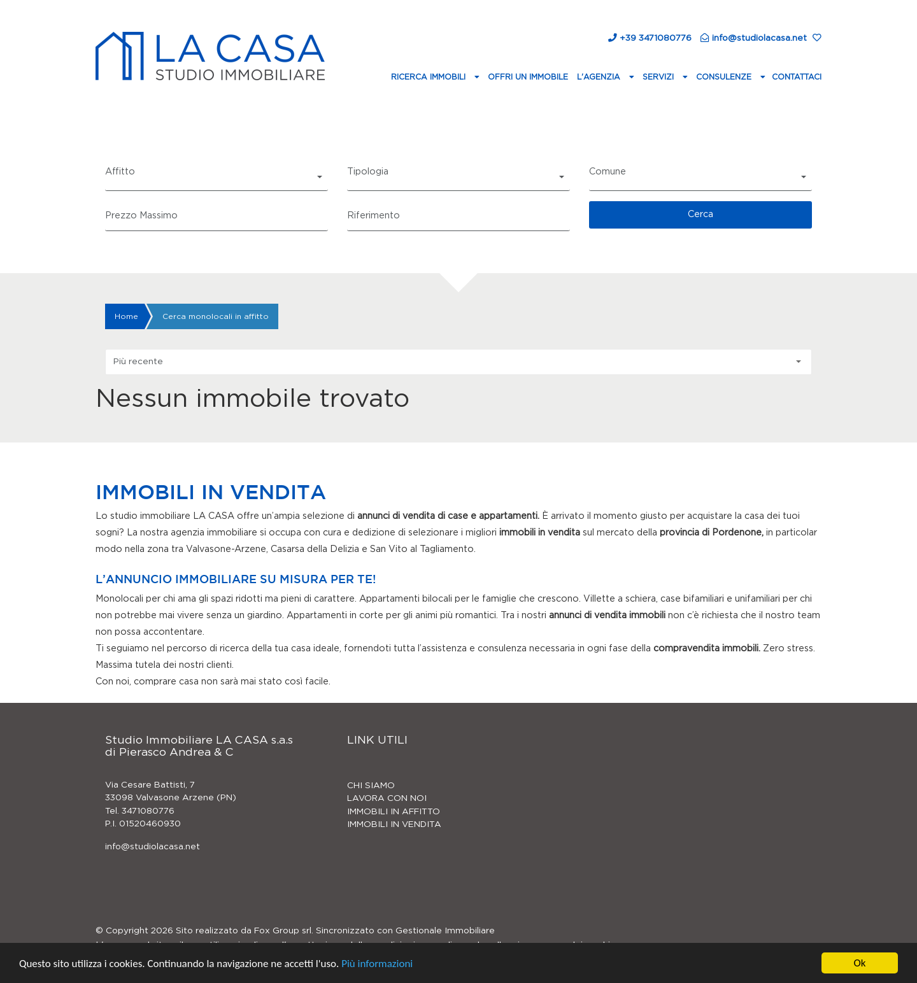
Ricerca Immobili (429, 77)
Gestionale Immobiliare (445, 930)
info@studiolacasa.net (152, 846)
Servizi (659, 77)
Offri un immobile (528, 77)
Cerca (700, 214)
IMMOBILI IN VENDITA (394, 824)
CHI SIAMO (371, 785)
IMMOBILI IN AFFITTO (393, 811)
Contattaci (796, 77)
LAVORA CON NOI (387, 798)
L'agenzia (600, 77)
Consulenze (725, 77)
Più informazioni (377, 964)
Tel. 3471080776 (139, 811)
